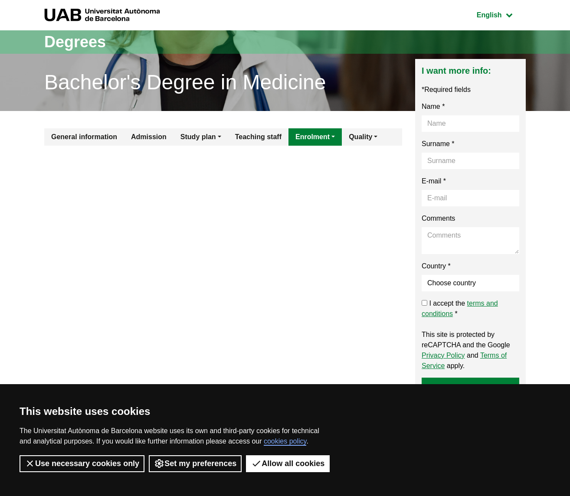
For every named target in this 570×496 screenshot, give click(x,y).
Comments (438, 218)
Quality (360, 136)
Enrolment (312, 136)
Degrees (75, 42)
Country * (436, 266)
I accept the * (460, 308)
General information (84, 136)
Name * (433, 106)
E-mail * (434, 181)
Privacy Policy (443, 355)
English (501, 14)
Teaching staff (258, 136)
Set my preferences (195, 463)
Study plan (198, 136)
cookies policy (285, 441)
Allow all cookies (287, 463)
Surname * (438, 143)
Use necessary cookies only (82, 463)
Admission (149, 136)
